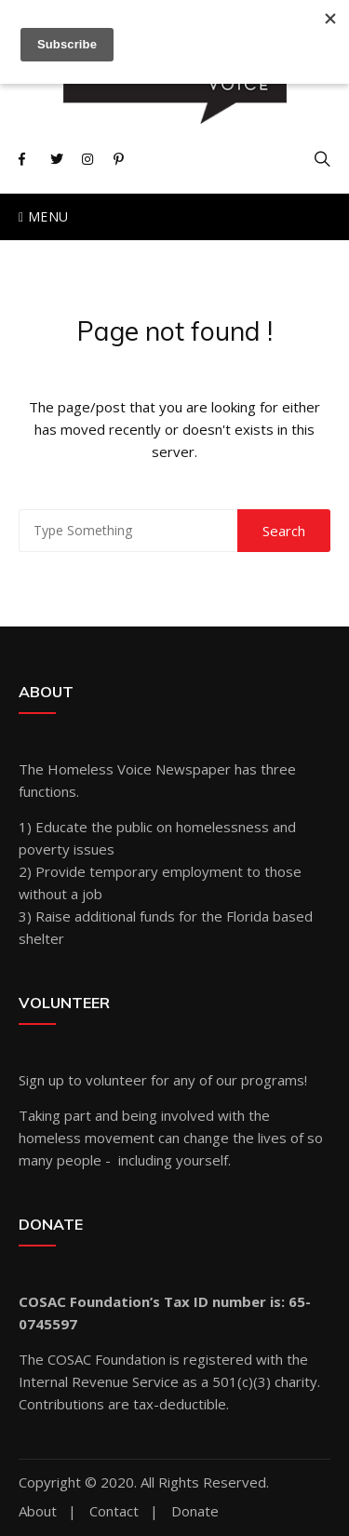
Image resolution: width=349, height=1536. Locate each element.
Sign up (41, 1080)
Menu (43, 216)
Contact (114, 1511)
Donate (195, 1511)
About (38, 1511)
